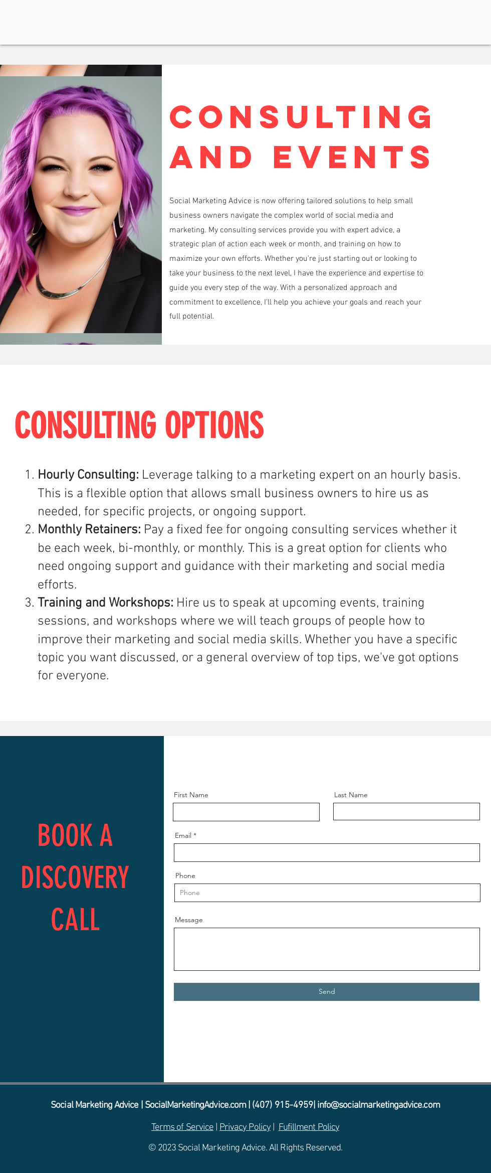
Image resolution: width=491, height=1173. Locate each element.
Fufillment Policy (309, 1127)
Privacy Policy (245, 1127)
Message (189, 919)
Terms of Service (182, 1127)
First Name (191, 794)
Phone (185, 875)
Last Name (351, 794)
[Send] (326, 992)
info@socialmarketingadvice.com (378, 1105)
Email (183, 835)
